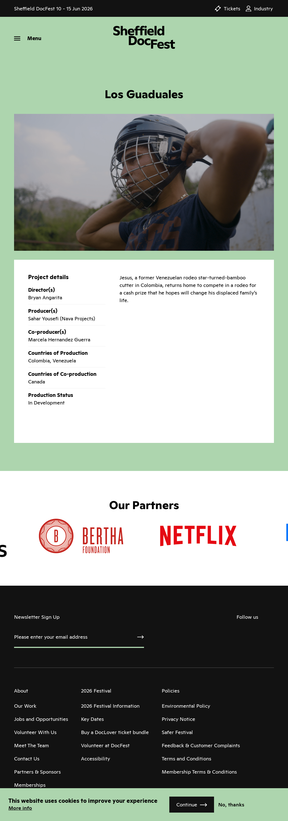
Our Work (25, 706)
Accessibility (95, 758)
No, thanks (231, 804)
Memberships (30, 785)
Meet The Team (31, 745)
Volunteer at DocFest (105, 745)
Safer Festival (177, 732)
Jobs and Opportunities (41, 719)
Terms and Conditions (186, 758)
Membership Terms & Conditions (199, 772)
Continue (186, 804)
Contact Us (26, 758)
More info (20, 808)
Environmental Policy (186, 706)
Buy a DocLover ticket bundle (115, 732)
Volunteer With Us (35, 732)
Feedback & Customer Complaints (201, 745)
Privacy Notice (178, 719)
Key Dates (92, 719)
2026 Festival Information (110, 706)
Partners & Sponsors (37, 772)
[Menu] (27, 38)
